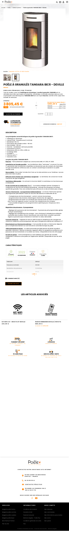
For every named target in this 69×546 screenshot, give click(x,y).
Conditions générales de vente (32, 521)
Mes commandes (49, 512)
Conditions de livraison (15, 125)
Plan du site (5, 523)
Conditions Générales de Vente (25, 529)
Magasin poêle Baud (8, 518)
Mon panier (47, 521)
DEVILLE (5, 87)
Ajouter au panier (13, 114)
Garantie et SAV (27, 512)
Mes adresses (48, 509)
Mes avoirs (47, 518)
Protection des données (40, 529)
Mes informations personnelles (53, 515)
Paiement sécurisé (28, 515)
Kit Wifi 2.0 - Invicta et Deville (13, 322)
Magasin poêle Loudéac (9, 515)
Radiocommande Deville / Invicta (48, 322)
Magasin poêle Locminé (9, 512)
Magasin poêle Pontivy (8, 509)
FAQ (24, 523)
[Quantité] (49, 114)
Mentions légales (52, 529)
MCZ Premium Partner (8, 521)
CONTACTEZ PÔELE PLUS (33, 484)
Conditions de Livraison (30, 509)
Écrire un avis (13, 283)
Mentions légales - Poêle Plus (31, 518)
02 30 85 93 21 (30, 480)
